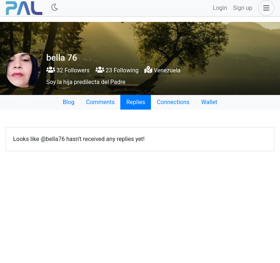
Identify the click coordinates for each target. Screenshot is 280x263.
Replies (135, 102)
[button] (264, 8)
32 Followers (68, 70)
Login (220, 7)
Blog (68, 102)
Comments (100, 102)
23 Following (117, 70)
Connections (173, 102)
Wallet (209, 102)
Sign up (242, 7)
